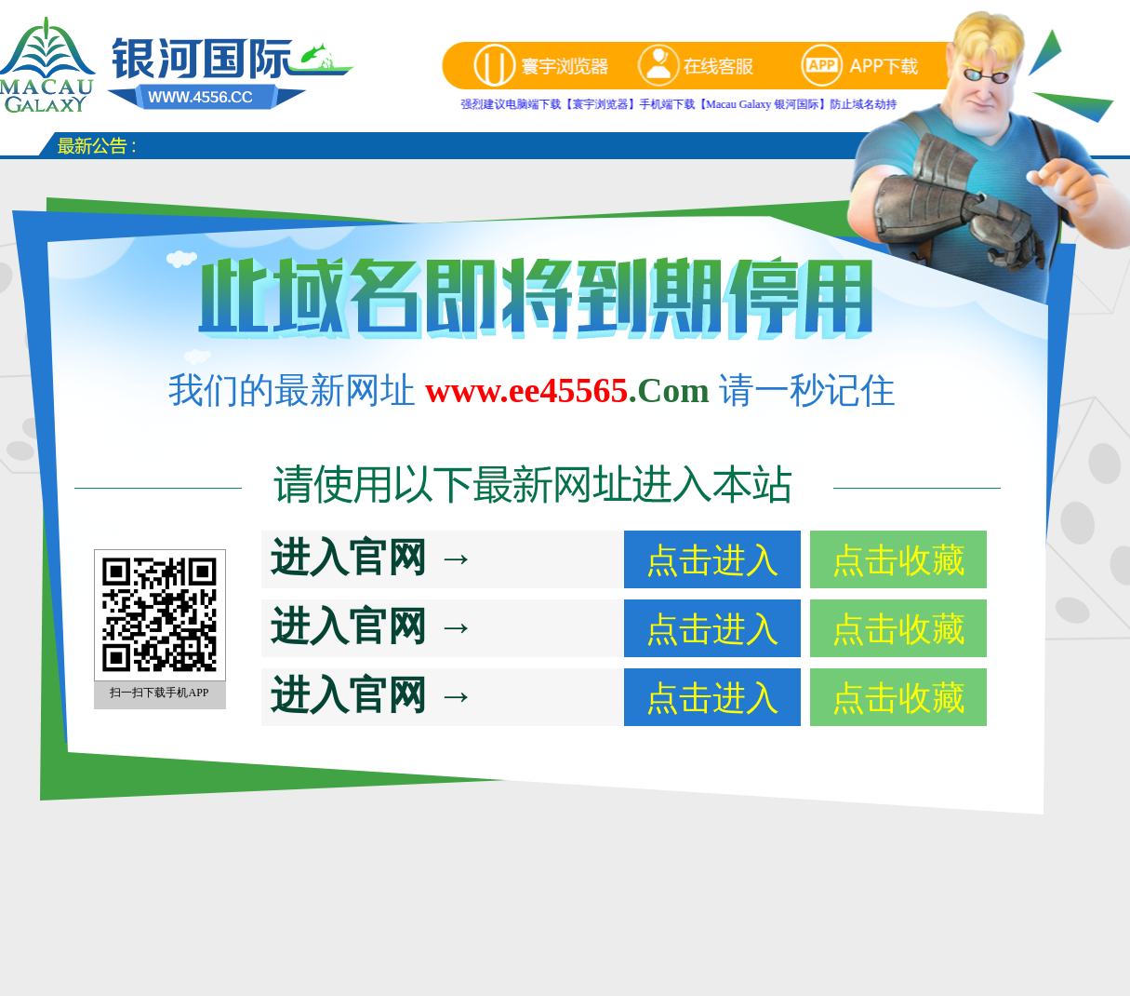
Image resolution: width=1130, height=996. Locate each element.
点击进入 (712, 560)
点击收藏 (898, 560)
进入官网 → (373, 557)
